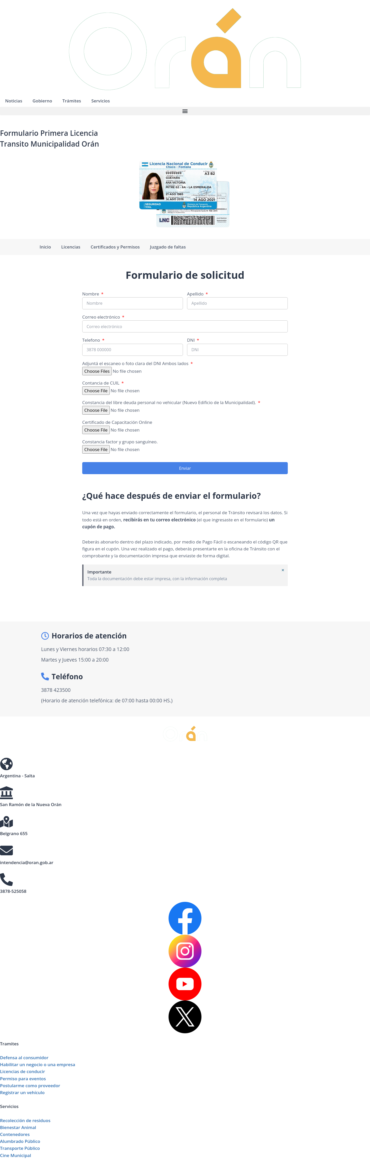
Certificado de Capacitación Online (117, 422)
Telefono (91, 340)
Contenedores (15, 1134)
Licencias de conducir (22, 1071)
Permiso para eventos (23, 1079)
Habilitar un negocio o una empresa (37, 1064)
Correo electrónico (101, 317)
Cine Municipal (15, 1155)
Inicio (45, 247)
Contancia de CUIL (101, 383)
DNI (191, 340)
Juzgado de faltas (168, 247)
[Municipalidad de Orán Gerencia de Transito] (259, 669)
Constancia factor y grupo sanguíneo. (120, 442)
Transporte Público (20, 1148)
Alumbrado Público (20, 1141)
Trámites (71, 101)
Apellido (196, 294)
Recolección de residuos (25, 1120)
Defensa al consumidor (24, 1057)
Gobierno (42, 101)
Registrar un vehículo (22, 1092)
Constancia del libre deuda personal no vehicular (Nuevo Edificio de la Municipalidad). (169, 402)
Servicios (100, 101)
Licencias (70, 247)
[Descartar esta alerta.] (282, 570)
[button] (185, 111)
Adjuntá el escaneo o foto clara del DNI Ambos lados (136, 363)
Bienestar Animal (18, 1127)
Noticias (13, 101)
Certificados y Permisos (115, 247)
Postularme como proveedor (30, 1085)
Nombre (91, 294)
